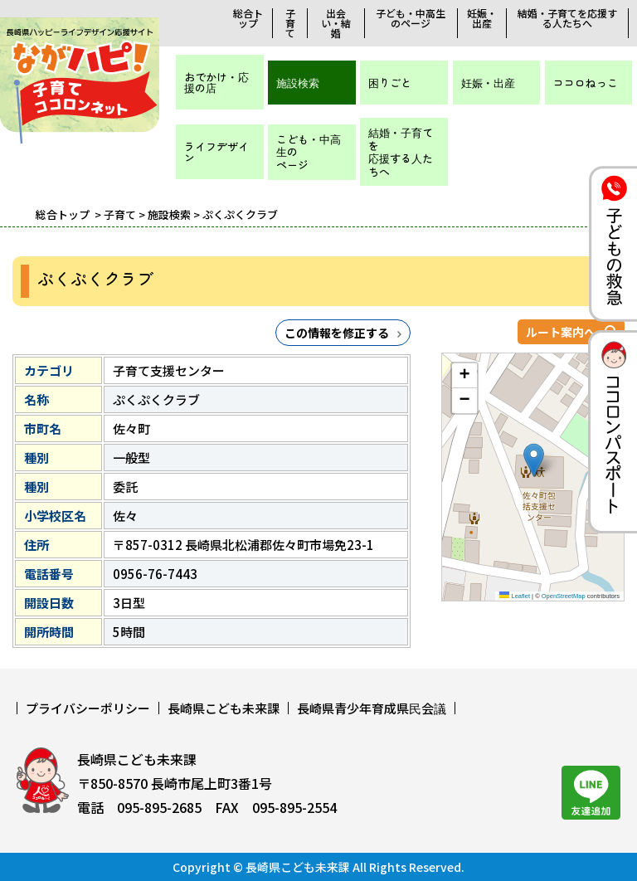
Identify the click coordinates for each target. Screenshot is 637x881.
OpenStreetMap (564, 596)
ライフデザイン (216, 152)
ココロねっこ (585, 82)
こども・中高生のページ (308, 152)
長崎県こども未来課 (224, 708)
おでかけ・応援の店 (216, 82)
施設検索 (297, 82)
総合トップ (248, 18)
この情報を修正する (336, 332)
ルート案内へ (561, 332)
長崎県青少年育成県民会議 (371, 708)
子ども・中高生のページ (410, 18)
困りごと (389, 82)
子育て (290, 23)
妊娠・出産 (482, 18)
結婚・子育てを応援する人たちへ (567, 18)
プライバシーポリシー (88, 708)
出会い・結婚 (336, 23)
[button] (533, 460)
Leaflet (514, 596)
